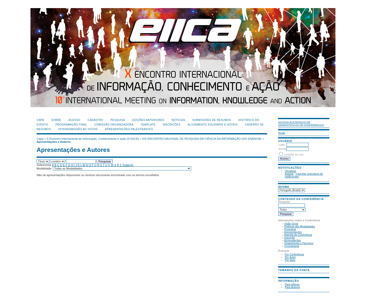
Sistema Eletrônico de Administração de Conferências (301, 123)
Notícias (178, 120)
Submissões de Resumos (211, 120)
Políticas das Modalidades (299, 226)
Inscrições (171, 124)
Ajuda (281, 133)
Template (148, 124)
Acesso (74, 120)
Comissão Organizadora (113, 124)
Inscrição (289, 237)
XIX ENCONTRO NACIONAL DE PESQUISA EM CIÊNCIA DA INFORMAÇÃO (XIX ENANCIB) (202, 138)
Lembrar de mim (293, 154)
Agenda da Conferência (298, 234)
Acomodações (292, 240)
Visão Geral (291, 223)
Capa (40, 120)
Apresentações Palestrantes (129, 129)
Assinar (289, 174)
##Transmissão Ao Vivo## (78, 129)
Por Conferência (294, 254)
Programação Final (71, 124)
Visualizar (290, 171)
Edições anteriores (148, 120)
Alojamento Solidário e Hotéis (212, 124)
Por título (290, 260)
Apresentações (293, 232)
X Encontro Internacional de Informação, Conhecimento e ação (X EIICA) (93, 138)
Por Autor (290, 257)
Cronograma (291, 246)
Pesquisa (118, 120)
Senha (282, 149)
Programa (290, 229)
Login (281, 144)
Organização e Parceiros (298, 243)
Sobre (56, 120)
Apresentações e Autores (54, 141)
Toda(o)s (127, 164)
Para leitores (292, 284)
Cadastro (95, 120)
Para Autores (292, 287)
